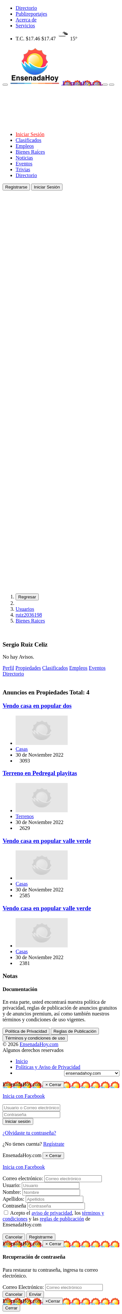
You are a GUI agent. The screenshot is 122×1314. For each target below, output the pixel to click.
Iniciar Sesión (30, 134)
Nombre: (12, 1192)
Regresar (27, 596)
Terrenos (25, 816)
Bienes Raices (30, 620)
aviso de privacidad (52, 1213)
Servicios (25, 25)
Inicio (22, 1061)
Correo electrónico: (23, 1178)
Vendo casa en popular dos (37, 705)
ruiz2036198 (29, 615)
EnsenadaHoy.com (82, 83)
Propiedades (28, 668)
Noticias (24, 158)
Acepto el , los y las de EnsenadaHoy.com (53, 1218)
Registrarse (16, 187)
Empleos (25, 146)
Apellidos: (13, 1199)
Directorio (26, 8)
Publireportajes (31, 14)
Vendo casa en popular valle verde (47, 840)
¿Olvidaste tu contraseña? (29, 1133)
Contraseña (14, 1206)
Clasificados (28, 140)
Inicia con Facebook (24, 1096)
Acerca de (26, 19)
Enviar (35, 1294)
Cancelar (13, 1237)
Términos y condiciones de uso (35, 1038)
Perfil (8, 668)
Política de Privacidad (26, 1031)
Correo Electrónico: (23, 1287)
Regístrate (53, 1144)
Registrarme (41, 1237)
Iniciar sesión (18, 1121)
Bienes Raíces (30, 152)
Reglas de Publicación (74, 1031)
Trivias (23, 169)
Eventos (24, 163)
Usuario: (11, 1185)
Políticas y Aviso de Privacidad (48, 1067)
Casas (22, 749)
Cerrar (11, 1308)
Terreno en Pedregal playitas (40, 773)
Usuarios (25, 609)
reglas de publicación (62, 1219)
